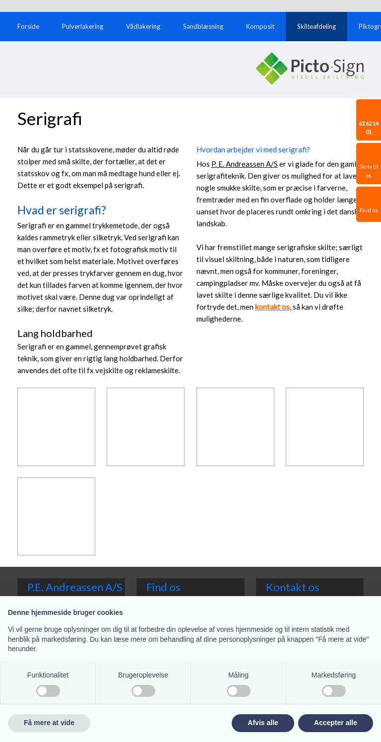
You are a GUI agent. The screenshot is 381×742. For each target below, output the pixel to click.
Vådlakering (143, 26)
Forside (28, 26)
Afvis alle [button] (263, 723)
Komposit (260, 26)
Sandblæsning (203, 26)
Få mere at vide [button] (49, 723)
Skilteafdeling (316, 26)
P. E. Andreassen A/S (244, 163)
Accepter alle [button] (335, 723)
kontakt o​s (272, 306)
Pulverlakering (82, 26)
